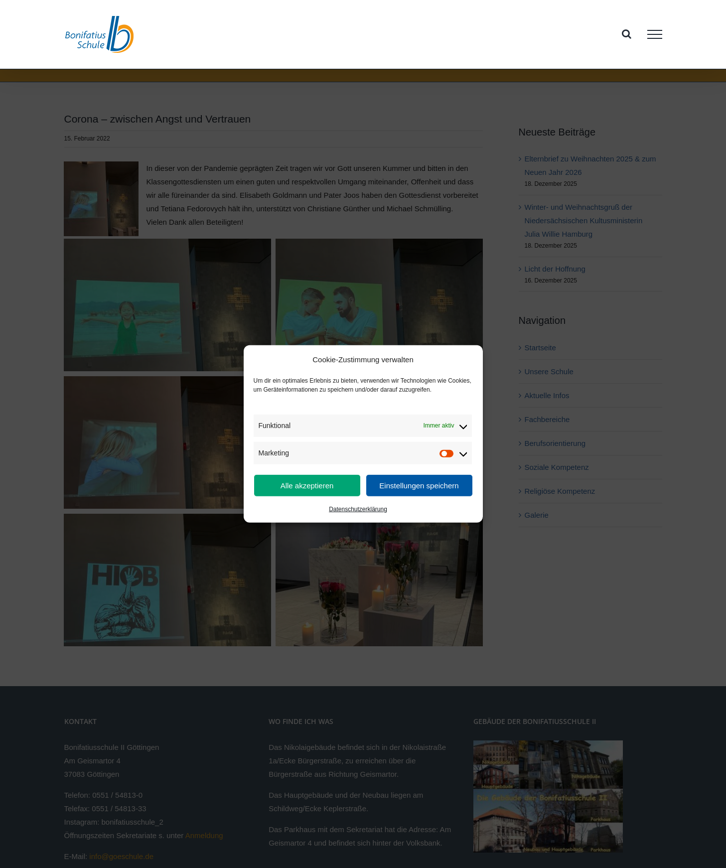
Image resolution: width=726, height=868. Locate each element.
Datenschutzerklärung (358, 509)
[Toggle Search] (626, 34)
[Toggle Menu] (654, 34)
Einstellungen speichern (418, 485)
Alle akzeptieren (307, 485)
